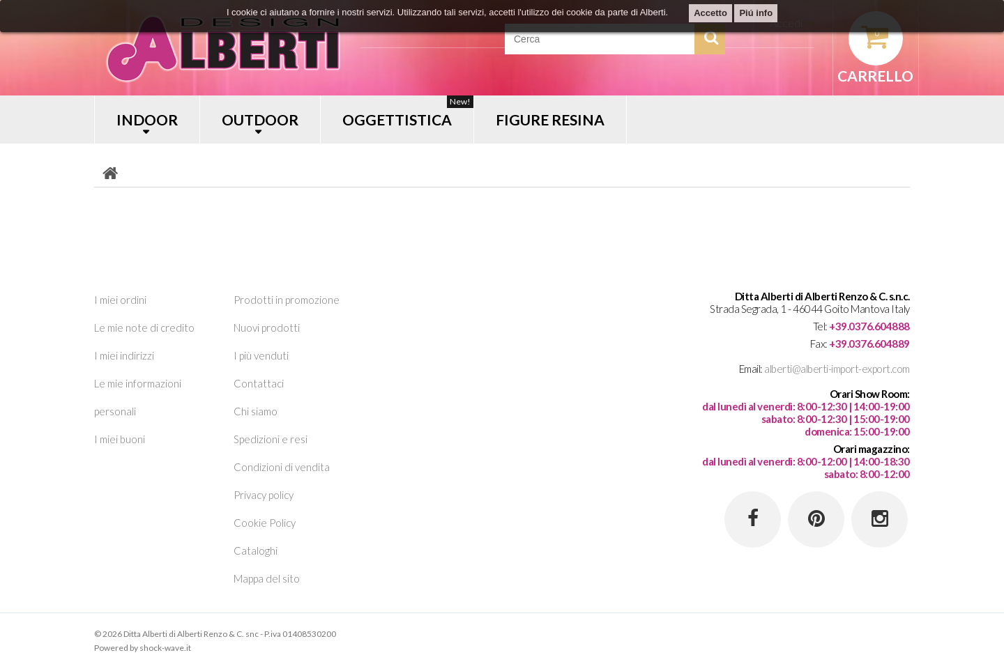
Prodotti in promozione (287, 299)
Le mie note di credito (144, 327)
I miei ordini (120, 299)
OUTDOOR (260, 119)
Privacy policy (264, 494)
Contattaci (259, 383)
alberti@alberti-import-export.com (837, 368)
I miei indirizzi (124, 355)
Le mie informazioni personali (137, 397)
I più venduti (261, 355)
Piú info (756, 13)
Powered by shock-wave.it (142, 647)
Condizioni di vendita (282, 467)
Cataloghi (255, 550)
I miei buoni (119, 439)
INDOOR (147, 119)
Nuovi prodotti (267, 327)
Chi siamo (255, 411)
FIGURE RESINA (550, 119)
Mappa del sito (267, 578)
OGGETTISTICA (407, 111)
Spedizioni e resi (270, 439)
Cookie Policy (265, 522)
